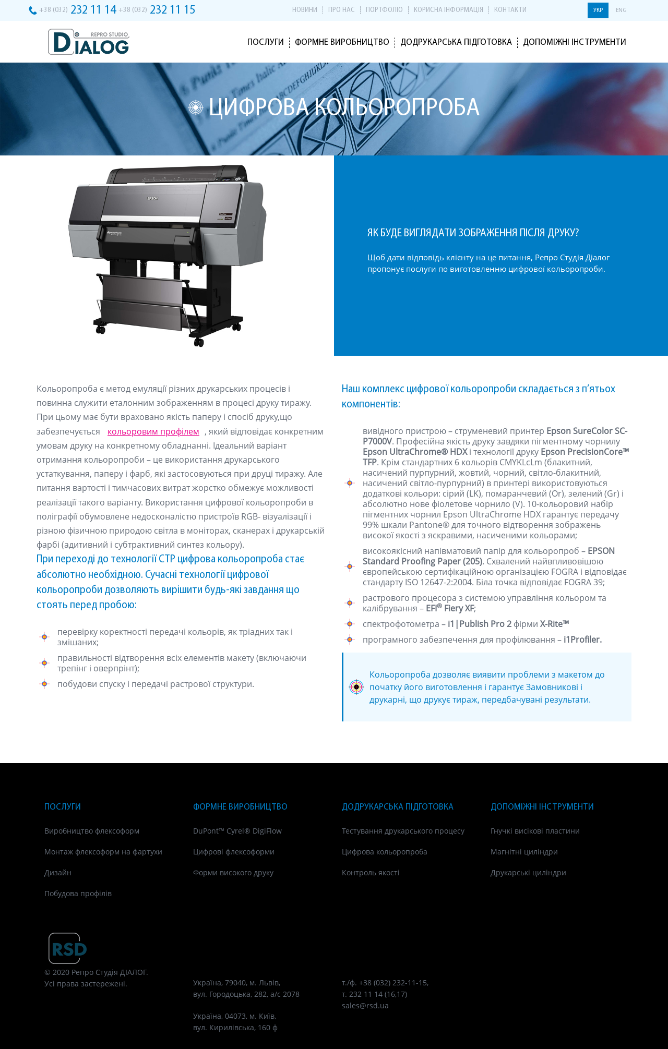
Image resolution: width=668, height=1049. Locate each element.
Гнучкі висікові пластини (535, 831)
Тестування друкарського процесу (403, 831)
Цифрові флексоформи (234, 852)
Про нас (341, 10)
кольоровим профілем (153, 431)
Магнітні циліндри (524, 852)
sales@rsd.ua (365, 1005)
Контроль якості (371, 872)
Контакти (510, 10)
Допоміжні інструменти (574, 42)
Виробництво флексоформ (91, 831)
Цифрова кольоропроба (384, 852)
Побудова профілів (78, 893)
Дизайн (57, 872)
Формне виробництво (342, 42)
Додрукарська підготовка (456, 42)
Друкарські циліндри (528, 872)
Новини (304, 10)
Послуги (265, 42)
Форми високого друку (233, 872)
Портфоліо (384, 10)
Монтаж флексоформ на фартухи (103, 852)
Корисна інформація (448, 10)
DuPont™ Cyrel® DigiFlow (237, 831)
